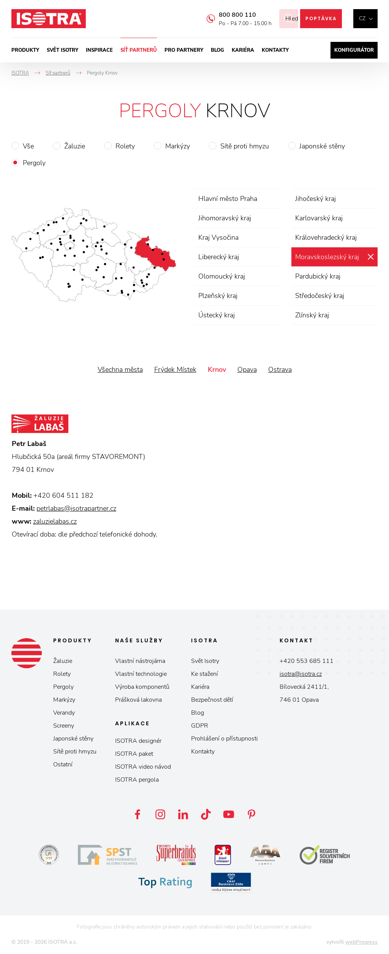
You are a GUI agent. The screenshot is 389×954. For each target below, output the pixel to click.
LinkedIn (183, 814)
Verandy (64, 713)
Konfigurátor (354, 50)
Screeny (63, 725)
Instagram (160, 814)
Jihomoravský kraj (224, 218)
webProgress (361, 942)
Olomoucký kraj (221, 276)
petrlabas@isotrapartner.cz (76, 508)
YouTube (228, 814)
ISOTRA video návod (143, 767)
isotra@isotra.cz (301, 674)
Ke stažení (204, 674)
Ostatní (63, 764)
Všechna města (120, 369)
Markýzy (177, 146)
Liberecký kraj (218, 256)
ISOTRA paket (134, 754)
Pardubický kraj (317, 276)
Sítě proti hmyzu (244, 146)
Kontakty (275, 50)
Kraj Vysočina (218, 237)
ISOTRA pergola (137, 780)
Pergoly (34, 162)
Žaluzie (74, 146)
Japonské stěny (322, 146)
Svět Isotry (205, 661)
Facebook (137, 814)
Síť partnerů (138, 50)
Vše (28, 146)
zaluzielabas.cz (55, 521)
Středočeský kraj (319, 295)
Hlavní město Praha (227, 198)
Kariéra (243, 50)
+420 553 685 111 (307, 661)
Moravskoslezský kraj (327, 256)
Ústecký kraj (216, 315)
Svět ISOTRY (62, 50)
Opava (247, 369)
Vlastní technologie (141, 674)
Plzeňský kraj (217, 295)
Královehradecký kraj (326, 237)
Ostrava (280, 369)
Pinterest (251, 814)
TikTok (205, 814)
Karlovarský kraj (319, 218)
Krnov (217, 369)
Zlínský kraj (312, 315)
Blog (217, 50)
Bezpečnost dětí (212, 700)
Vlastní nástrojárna (140, 661)
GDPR (199, 725)
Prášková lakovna (138, 700)
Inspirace (99, 50)
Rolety (125, 146)
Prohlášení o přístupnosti (224, 738)
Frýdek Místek (175, 369)
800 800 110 (228, 15)
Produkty (25, 50)
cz (362, 18)
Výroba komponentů (142, 687)
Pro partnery (183, 50)
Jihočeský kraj (315, 198)
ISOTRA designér (138, 741)
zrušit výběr (370, 257)
